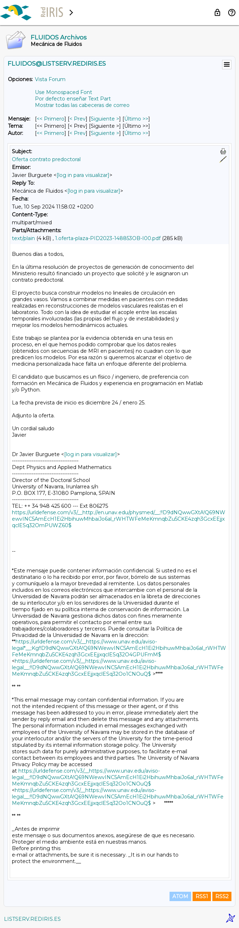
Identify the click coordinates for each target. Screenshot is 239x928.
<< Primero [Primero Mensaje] (50, 119)
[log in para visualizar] (83, 175)
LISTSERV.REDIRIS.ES (32, 919)
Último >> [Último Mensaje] (136, 119)
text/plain (23, 238)
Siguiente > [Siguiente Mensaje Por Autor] (105, 133)
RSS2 (222, 896)
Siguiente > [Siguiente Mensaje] (105, 119)
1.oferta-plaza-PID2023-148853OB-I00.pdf (108, 238)
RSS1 (201, 896)
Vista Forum (50, 79)
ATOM (180, 896)
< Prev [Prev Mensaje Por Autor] (77, 133)
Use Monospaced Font (63, 92)
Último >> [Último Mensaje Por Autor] (136, 133)
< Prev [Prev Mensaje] (77, 119)
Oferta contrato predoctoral (46, 159)
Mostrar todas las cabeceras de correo (82, 105)
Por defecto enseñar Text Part (73, 98)
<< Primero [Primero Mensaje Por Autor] (50, 133)
